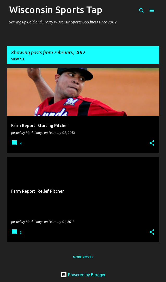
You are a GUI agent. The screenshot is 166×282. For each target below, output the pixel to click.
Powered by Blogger (83, 274)
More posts (83, 257)
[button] (152, 143)
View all (18, 59)
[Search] (141, 10)
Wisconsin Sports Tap (55, 9)
